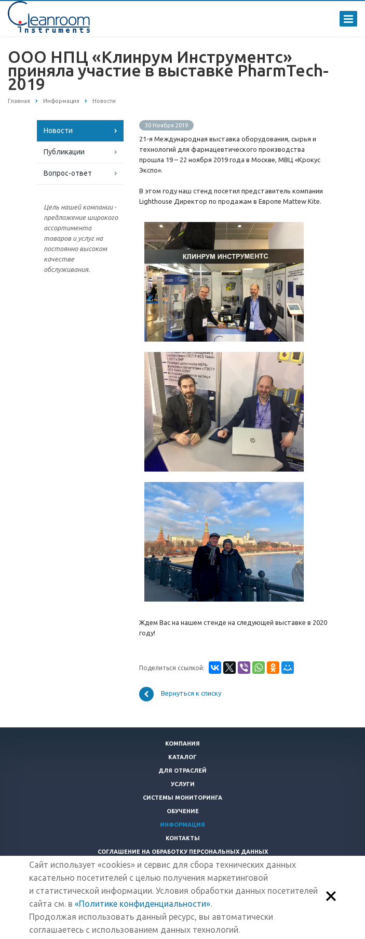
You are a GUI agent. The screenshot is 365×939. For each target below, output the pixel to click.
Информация (182, 824)
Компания (182, 743)
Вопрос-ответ (68, 173)
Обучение (183, 811)
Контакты (183, 838)
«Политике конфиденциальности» (142, 903)
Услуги (183, 784)
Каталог (182, 757)
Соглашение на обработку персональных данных (183, 852)
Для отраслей (182, 770)
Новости (58, 130)
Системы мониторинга (182, 797)
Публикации (64, 152)
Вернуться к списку (180, 694)
